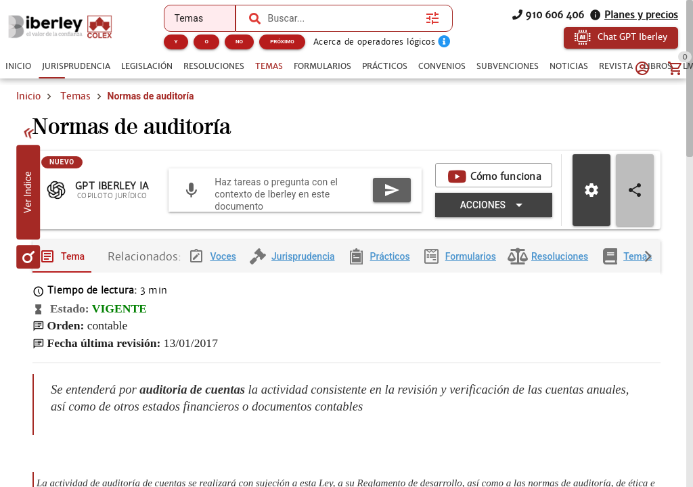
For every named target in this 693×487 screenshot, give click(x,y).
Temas (75, 96)
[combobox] (344, 18)
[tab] (18, 66)
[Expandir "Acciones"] (493, 216)
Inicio (28, 96)
